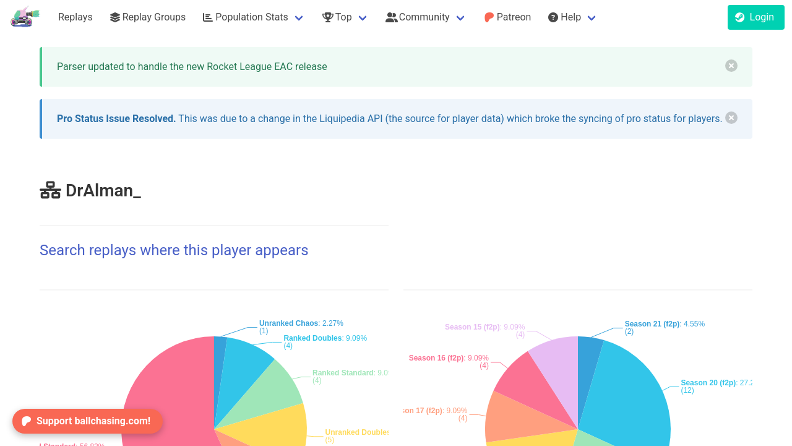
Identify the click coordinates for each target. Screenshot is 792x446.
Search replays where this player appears (174, 250)
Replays (75, 17)
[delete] (731, 65)
